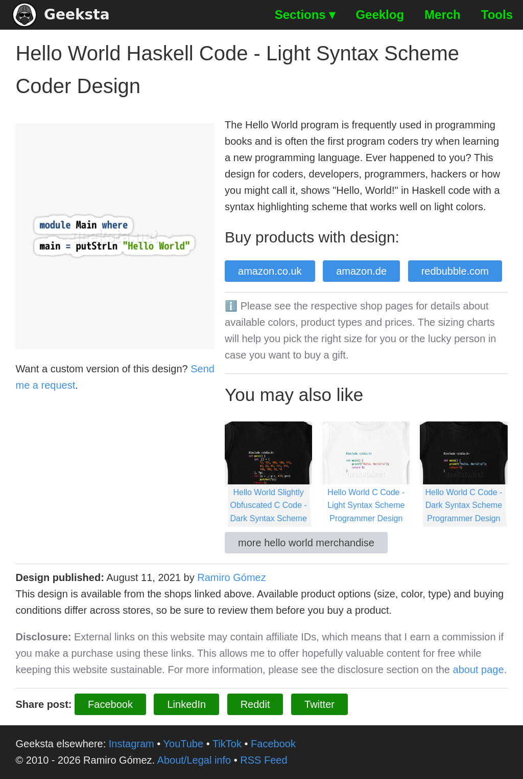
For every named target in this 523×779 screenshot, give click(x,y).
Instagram (131, 743)
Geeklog (379, 14)
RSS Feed (263, 760)
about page (478, 669)
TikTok (227, 743)
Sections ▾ (305, 14)
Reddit (255, 704)
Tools (497, 14)
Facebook (110, 704)
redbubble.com (455, 271)
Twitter (319, 704)
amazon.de (361, 271)
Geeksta (61, 15)
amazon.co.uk (270, 271)
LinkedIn (186, 704)
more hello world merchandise (306, 542)
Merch (442, 14)
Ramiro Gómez (231, 577)
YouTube (183, 743)
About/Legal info (194, 760)
